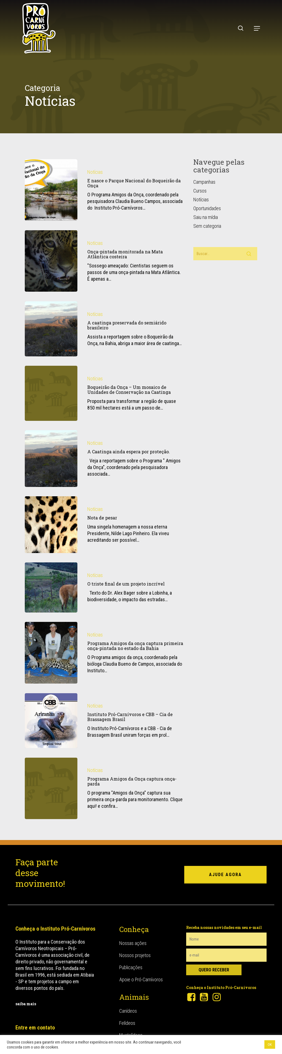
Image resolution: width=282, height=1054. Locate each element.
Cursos (200, 185)
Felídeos (127, 1017)
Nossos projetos (135, 949)
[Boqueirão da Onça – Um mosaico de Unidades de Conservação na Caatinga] (51, 400)
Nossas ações (133, 937)
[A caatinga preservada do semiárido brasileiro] (51, 335)
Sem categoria (207, 220)
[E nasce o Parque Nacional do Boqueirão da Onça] (51, 184)
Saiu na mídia (205, 211)
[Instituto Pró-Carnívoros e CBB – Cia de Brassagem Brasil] (51, 727)
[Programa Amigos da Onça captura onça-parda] (51, 795)
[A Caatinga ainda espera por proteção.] (51, 465)
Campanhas (204, 176)
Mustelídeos (130, 1029)
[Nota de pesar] (51, 531)
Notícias (95, 166)
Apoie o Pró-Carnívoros (141, 973)
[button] (257, 28)
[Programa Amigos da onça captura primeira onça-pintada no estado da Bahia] (51, 660)
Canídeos (128, 1005)
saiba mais (25, 997)
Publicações (130, 961)
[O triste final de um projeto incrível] (51, 595)
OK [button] (270, 1044)
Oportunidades (207, 202)
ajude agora (225, 868)
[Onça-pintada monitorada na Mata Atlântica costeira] (51, 255)
